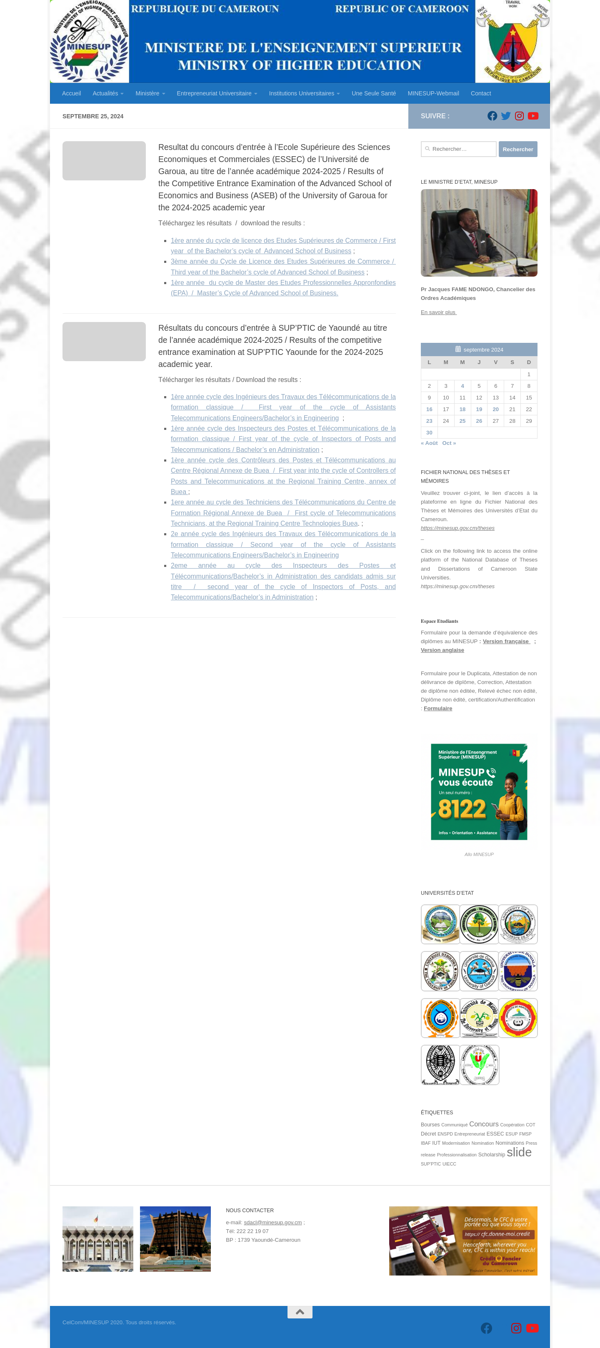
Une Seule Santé (374, 93)
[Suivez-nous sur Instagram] (519, 116)
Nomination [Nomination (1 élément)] (483, 1143)
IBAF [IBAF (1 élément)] (426, 1143)
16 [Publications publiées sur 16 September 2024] (429, 409)
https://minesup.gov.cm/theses (458, 528)
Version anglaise (442, 650)
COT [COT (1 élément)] (530, 1124)
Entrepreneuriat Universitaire (214, 93)
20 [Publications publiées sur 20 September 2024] (495, 409)
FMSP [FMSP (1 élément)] (525, 1133)
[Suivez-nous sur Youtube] (533, 116)
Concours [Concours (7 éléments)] (484, 1124)
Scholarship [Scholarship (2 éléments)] (491, 1155)
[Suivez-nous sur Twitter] (506, 116)
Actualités (105, 93)
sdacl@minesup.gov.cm (273, 1222)
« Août (429, 443)
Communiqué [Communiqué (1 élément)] (454, 1124)
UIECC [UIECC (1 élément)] (449, 1163)
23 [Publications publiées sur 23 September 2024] (429, 421)
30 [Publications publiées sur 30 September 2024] (429, 432)
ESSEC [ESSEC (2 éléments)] (495, 1134)
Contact (481, 93)
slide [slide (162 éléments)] (519, 1152)
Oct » (449, 443)
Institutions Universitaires (301, 93)
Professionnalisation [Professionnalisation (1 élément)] (457, 1154)
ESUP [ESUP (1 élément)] (511, 1133)
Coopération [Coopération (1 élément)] (512, 1124)
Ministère (147, 93)
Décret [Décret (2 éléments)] (428, 1134)
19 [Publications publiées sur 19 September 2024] (479, 409)
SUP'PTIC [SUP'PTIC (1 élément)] (431, 1163)
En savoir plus (439, 312)
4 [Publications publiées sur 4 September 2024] (462, 386)
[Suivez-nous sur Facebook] (493, 116)
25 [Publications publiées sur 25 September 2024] (463, 421)
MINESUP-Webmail (433, 93)
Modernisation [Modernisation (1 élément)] (456, 1143)
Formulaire (438, 708)
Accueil (71, 93)
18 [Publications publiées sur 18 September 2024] (463, 409)
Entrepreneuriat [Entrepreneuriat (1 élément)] (470, 1133)
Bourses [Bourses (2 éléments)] (430, 1125)
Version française (506, 641)
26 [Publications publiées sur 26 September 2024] (479, 421)
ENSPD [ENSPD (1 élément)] (445, 1133)
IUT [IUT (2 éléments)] (436, 1143)
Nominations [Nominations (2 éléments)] (509, 1143)
